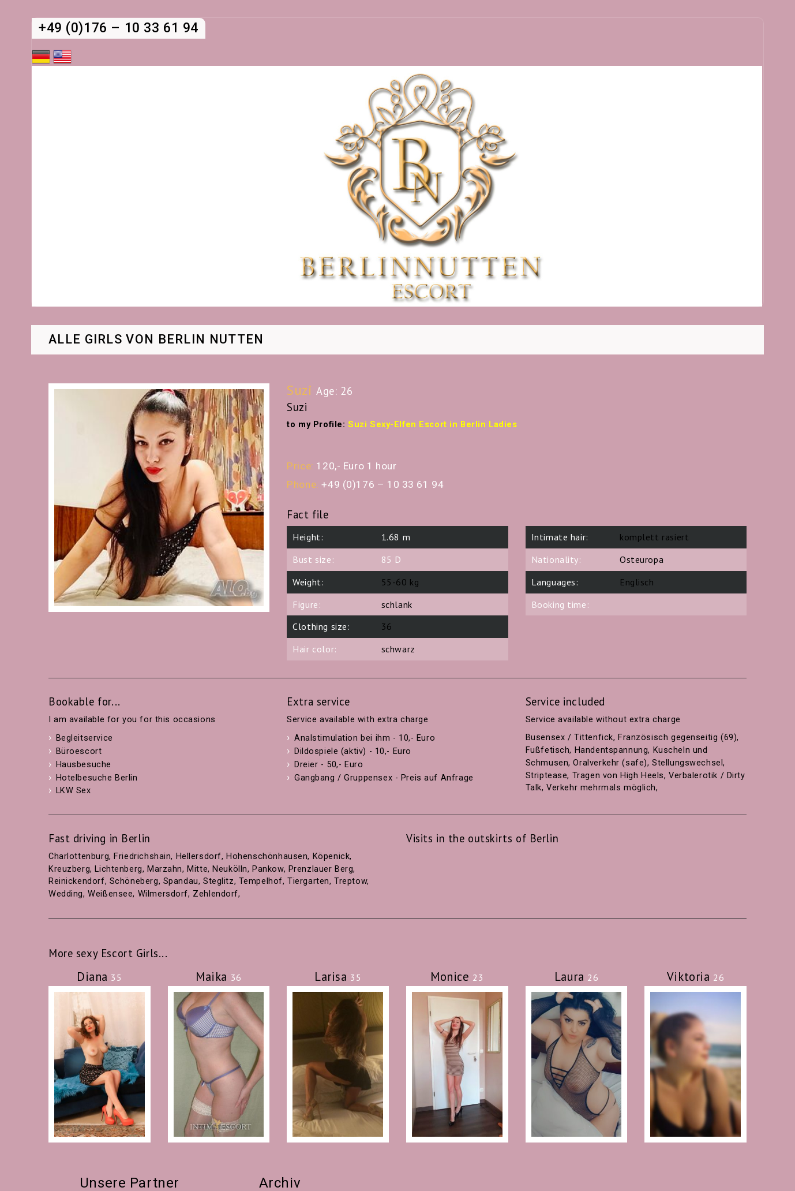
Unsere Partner (129, 1183)
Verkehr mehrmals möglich (601, 788)
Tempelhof (261, 881)
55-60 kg (400, 582)
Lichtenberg (118, 869)
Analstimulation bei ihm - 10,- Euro (364, 738)
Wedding (65, 894)
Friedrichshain (142, 856)
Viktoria (695, 976)
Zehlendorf (215, 894)
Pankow (267, 869)
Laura (576, 976)
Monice (456, 976)
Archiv (280, 1183)
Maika (219, 976)
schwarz (398, 649)
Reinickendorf (76, 881)
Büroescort (79, 751)
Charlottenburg (78, 856)
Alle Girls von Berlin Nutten (156, 340)
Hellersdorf (199, 856)
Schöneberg (134, 881)
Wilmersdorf (163, 894)
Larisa (337, 976)
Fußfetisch (548, 750)
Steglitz (218, 881)
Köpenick (331, 856)
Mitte (197, 869)
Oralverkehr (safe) (610, 763)
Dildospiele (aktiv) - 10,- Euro (352, 751)
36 (386, 626)
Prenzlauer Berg (321, 869)
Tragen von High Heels (618, 776)
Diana (99, 976)
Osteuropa (641, 559)
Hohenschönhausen (267, 856)
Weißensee (110, 894)
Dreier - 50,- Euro (328, 765)
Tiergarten (308, 881)
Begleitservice (84, 738)
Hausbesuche (83, 765)
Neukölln (229, 869)
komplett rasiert (654, 537)
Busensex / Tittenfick (569, 737)
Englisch (637, 582)
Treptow (350, 881)
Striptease (547, 776)
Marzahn (164, 869)
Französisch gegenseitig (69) (677, 737)
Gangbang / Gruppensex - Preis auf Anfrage (384, 778)
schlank (396, 604)
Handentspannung (611, 750)
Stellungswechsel (687, 763)
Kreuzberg (69, 869)
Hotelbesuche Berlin (97, 778)
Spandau (180, 881)
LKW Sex (73, 791)
